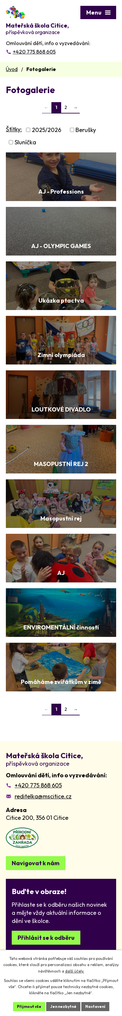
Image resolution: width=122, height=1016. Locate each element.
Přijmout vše (29, 1006)
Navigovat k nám (36, 863)
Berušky (85, 130)
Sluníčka (25, 142)
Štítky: (14, 129)
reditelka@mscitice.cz (43, 796)
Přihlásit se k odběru (46, 937)
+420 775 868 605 (38, 785)
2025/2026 (46, 130)
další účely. (74, 971)
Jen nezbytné (63, 1006)
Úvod (12, 69)
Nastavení (95, 1006)
